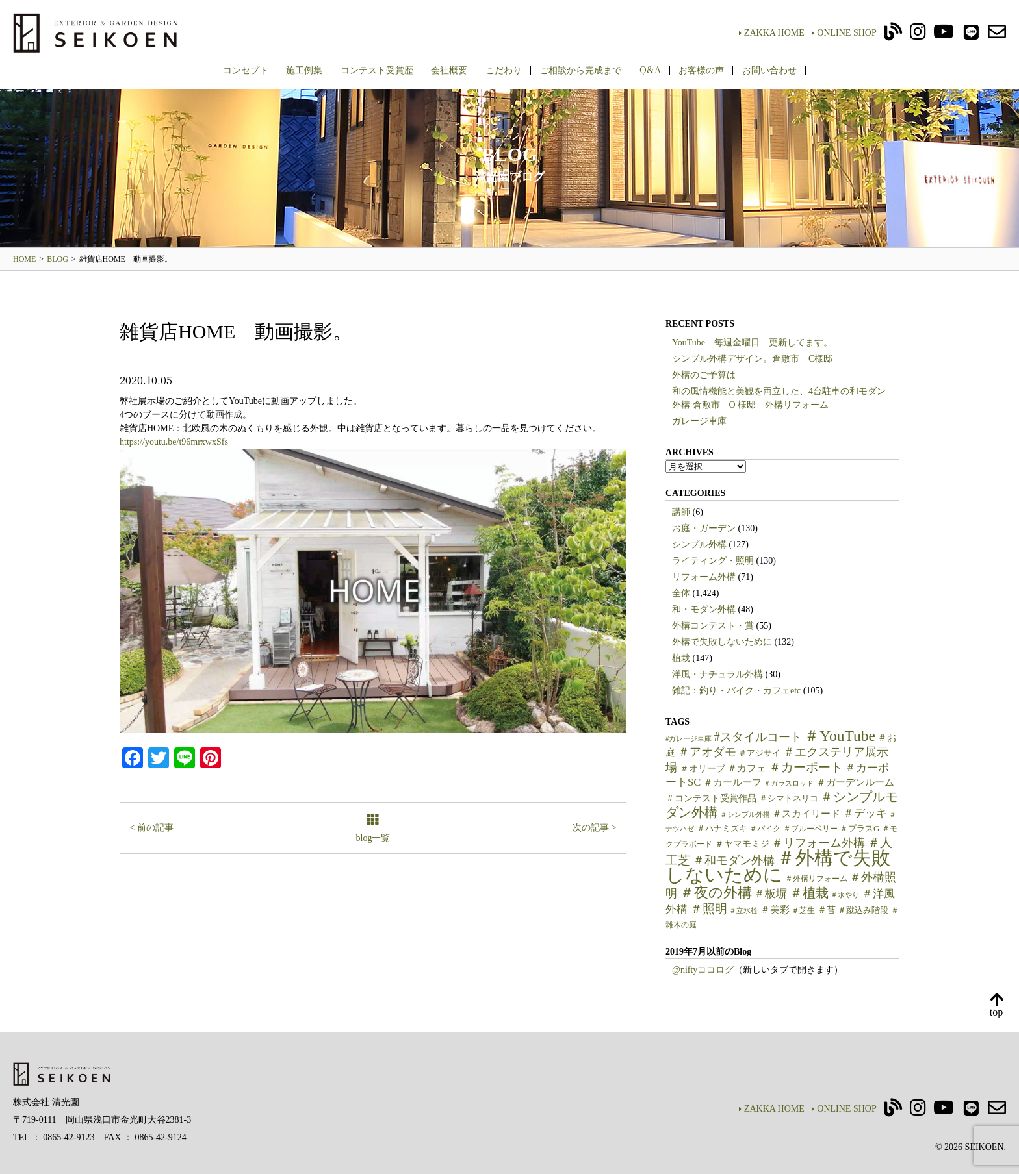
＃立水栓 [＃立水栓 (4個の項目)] (743, 910)
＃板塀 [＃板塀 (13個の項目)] (770, 894)
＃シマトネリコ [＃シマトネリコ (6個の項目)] (788, 798)
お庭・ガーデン (704, 528)
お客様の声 (701, 69)
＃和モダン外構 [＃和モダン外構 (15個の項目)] (734, 860)
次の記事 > (594, 827)
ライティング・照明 (713, 561)
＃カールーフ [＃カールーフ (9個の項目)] (732, 782)
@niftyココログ (703, 970)
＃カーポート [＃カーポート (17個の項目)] (806, 767)
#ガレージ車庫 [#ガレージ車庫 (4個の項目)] (688, 738)
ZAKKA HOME (772, 33)
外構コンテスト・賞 (713, 626)
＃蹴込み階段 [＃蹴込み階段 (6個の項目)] (863, 910)
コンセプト (245, 69)
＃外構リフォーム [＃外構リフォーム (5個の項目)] (816, 878)
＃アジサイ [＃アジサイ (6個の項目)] (759, 753)
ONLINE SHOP (844, 33)
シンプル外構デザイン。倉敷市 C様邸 (752, 359)
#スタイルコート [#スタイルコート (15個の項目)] (758, 737)
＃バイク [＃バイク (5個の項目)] (764, 828)
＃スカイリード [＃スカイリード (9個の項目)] (806, 813)
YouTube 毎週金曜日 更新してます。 (752, 342)
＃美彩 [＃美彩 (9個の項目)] (775, 910)
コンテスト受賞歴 (377, 69)
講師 (681, 512)
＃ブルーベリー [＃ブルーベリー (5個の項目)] (810, 828)
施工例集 (304, 69)
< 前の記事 (152, 827)
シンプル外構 (699, 544)
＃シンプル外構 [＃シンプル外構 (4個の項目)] (745, 814)
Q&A (650, 69)
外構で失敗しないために (722, 642)
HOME (24, 259)
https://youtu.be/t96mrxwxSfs (174, 442)
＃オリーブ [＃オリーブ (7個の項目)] (702, 768)
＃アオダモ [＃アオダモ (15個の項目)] (707, 751)
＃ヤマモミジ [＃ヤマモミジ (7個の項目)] (742, 844)
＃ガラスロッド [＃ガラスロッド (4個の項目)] (789, 783)
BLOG (57, 259)
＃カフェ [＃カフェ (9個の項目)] (746, 768)
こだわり (503, 69)
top (996, 1005)
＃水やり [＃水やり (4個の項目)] (845, 895)
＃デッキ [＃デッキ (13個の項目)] (865, 813)
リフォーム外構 (704, 577)
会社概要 (449, 69)
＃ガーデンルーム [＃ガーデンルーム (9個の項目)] (855, 782)
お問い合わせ (769, 69)
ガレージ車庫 (699, 421)
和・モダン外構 (704, 609)
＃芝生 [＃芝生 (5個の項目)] (803, 910)
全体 (681, 593)
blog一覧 (373, 829)
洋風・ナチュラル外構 (717, 674)
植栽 (681, 658)
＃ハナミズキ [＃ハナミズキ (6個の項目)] (722, 828)
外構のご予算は (704, 375)
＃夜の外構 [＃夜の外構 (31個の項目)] (716, 892)
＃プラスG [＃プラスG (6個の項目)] (859, 828)
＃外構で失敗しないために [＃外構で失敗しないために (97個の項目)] (777, 866)
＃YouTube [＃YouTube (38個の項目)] (839, 735)
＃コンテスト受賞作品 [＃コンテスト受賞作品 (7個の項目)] (710, 798)
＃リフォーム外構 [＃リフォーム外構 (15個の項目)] (818, 842)
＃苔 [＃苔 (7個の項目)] (827, 910)
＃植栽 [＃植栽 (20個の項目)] (809, 893)
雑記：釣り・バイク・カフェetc (736, 690)
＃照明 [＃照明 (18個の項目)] (708, 909)
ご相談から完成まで (580, 69)
